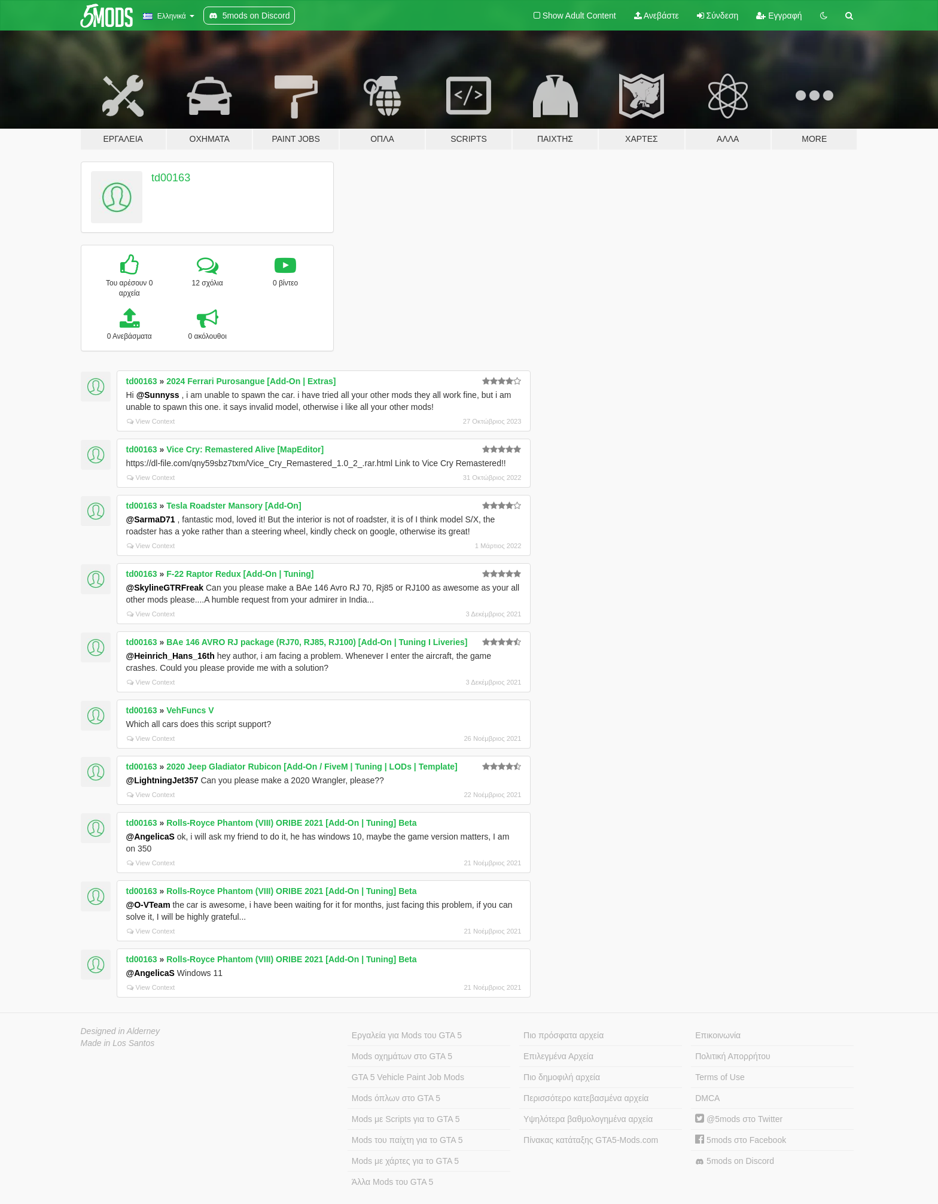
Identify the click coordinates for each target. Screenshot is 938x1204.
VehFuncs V (190, 710)
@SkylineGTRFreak (165, 587)
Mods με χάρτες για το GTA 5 (405, 1161)
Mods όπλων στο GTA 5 (396, 1098)
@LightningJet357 (162, 780)
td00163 (170, 178)
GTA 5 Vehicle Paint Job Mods (408, 1077)
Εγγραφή (779, 15)
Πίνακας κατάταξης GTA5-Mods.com (590, 1140)
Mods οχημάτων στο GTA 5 (402, 1056)
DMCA (707, 1098)
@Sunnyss (157, 395)
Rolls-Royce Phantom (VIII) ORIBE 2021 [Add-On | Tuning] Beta (291, 823)
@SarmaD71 (150, 519)
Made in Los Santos (118, 1043)
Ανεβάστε (656, 15)
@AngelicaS (150, 836)
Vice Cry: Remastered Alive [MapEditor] (245, 449)
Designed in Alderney (120, 1031)
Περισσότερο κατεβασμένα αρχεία (585, 1098)
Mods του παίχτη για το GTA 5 (407, 1140)
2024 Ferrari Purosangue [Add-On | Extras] (251, 381)
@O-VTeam (148, 905)
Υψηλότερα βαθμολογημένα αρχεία (588, 1119)
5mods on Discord (734, 1161)
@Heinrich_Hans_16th (170, 656)
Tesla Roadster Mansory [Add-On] (233, 505)
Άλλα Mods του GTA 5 (393, 1182)
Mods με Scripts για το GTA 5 (406, 1119)
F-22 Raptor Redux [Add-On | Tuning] (239, 574)
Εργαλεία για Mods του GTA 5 (407, 1035)
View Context (151, 421)
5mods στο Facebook (740, 1140)
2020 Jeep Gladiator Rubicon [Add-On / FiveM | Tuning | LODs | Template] (312, 766)
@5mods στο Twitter (738, 1119)
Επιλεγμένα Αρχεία (558, 1056)
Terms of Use (719, 1077)
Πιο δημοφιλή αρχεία (561, 1077)
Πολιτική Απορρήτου (732, 1056)
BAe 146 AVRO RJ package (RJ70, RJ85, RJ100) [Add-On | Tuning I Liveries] (316, 642)
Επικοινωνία (718, 1035)
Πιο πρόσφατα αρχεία (563, 1035)
